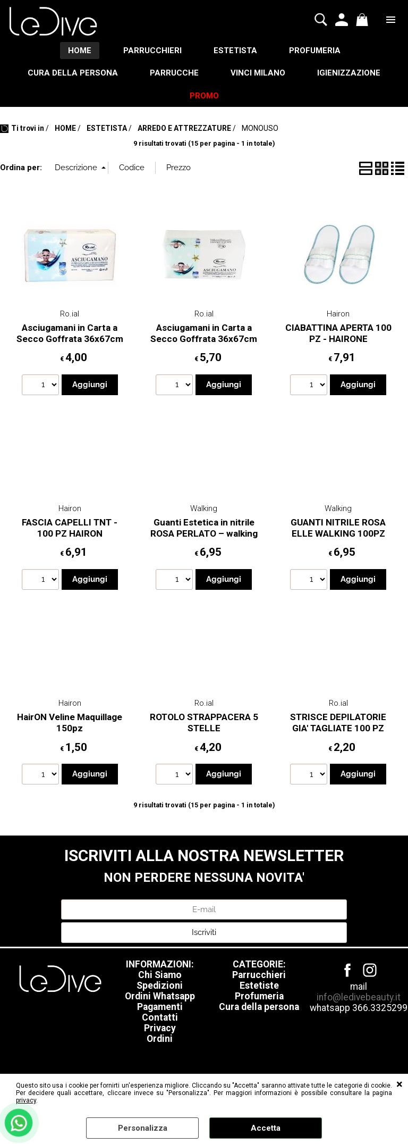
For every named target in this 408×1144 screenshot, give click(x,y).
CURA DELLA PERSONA (73, 73)
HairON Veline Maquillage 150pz (69, 722)
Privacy (160, 1028)
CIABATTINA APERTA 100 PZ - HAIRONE (338, 333)
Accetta (265, 1128)
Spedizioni (160, 985)
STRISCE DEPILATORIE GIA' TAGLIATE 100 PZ (338, 722)
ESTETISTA (235, 50)
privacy (26, 1100)
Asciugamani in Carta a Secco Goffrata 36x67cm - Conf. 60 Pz (69, 338)
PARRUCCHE (174, 73)
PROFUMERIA (315, 50)
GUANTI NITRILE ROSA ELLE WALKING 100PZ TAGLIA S (338, 533)
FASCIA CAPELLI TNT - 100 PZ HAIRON (69, 528)
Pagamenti (160, 1006)
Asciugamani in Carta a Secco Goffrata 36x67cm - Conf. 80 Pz (203, 338)
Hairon (338, 314)
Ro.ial (69, 314)
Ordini (160, 1038)
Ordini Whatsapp (160, 996)
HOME (79, 50)
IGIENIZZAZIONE (348, 73)
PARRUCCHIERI (152, 50)
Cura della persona (259, 1006)
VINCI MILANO (258, 73)
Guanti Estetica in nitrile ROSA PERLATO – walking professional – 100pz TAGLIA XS (204, 539)
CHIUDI (399, 1084)
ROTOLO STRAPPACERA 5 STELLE (204, 722)
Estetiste (259, 985)
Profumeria (259, 996)
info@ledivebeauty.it (359, 997)
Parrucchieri (259, 975)
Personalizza (142, 1128)
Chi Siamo (160, 975)
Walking (203, 508)
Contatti (160, 1017)
